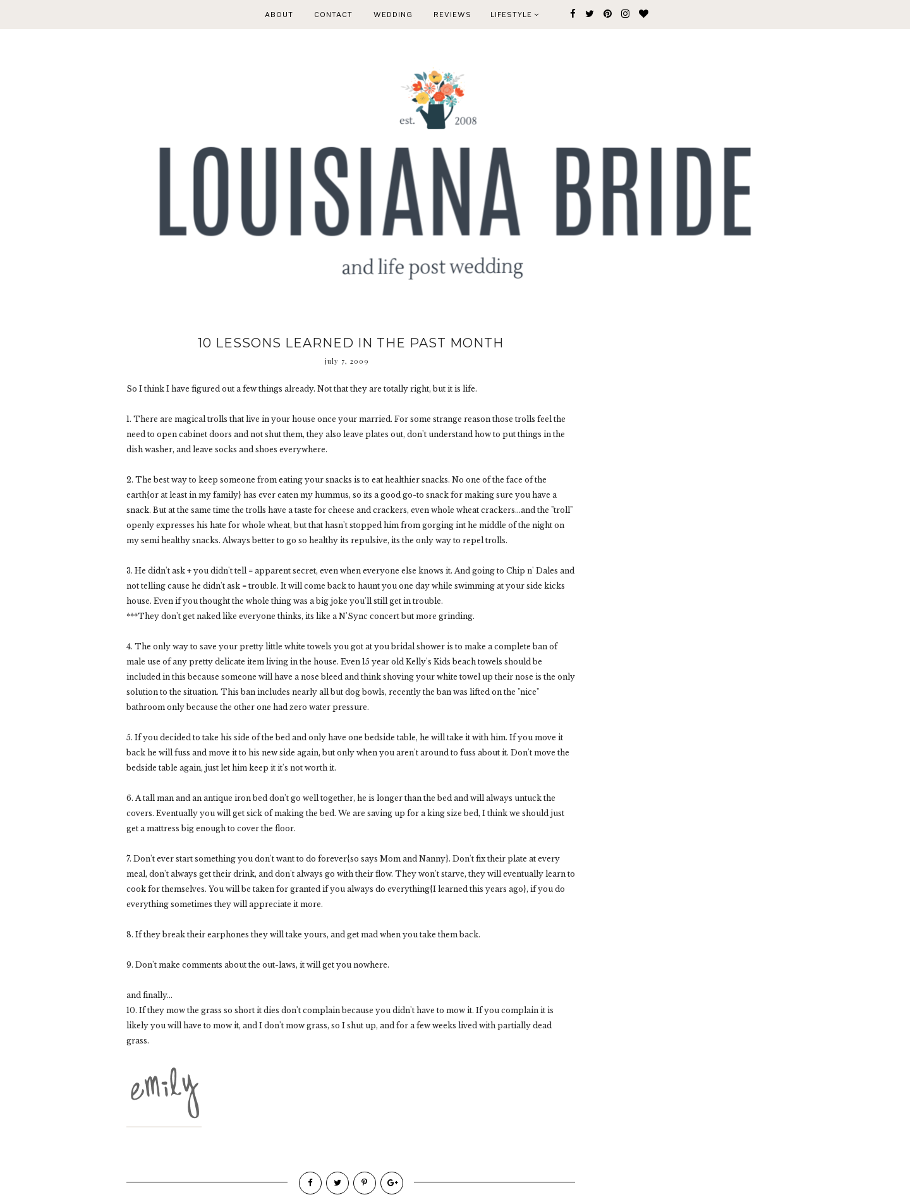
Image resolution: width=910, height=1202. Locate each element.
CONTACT (333, 14)
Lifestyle (514, 14)
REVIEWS (452, 14)
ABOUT (279, 14)
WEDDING (393, 14)
